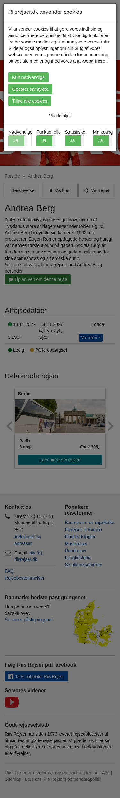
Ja (44, 140)
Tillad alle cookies (29, 101)
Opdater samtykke (30, 89)
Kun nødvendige (28, 77)
